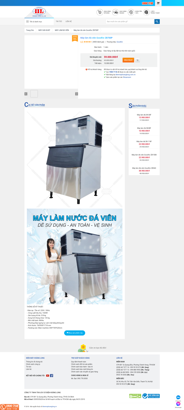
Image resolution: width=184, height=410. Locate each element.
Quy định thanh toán (78, 362)
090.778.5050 (82, 378)
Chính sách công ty (33, 364)
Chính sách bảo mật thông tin (82, 369)
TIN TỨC (59, 21)
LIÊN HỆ (69, 21)
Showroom (127, 77)
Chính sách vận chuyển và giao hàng (84, 372)
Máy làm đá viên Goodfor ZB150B (144, 155)
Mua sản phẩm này (75, 333)
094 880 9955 (135, 370)
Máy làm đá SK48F (144, 128)
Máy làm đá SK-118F (144, 141)
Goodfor (120, 42)
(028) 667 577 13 (122, 370)
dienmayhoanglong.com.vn (126, 75)
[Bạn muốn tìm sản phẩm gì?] (130, 21)
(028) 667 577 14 (122, 367)
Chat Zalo (178, 398)
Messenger (178, 405)
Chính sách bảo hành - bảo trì (82, 367)
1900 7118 (113, 72)
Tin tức (28, 367)
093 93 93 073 (135, 367)
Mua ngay (128, 60)
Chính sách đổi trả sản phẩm (81, 364)
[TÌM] (157, 21)
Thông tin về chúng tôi (34, 362)
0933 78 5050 (121, 375)
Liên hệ (28, 369)
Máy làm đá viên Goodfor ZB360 (144, 168)
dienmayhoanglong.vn (50, 406)
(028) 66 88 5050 (122, 372)
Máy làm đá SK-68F (144, 115)
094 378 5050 (135, 372)
